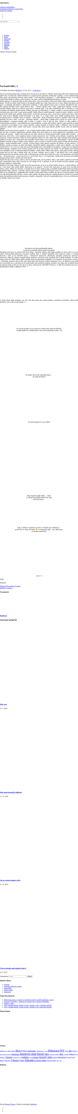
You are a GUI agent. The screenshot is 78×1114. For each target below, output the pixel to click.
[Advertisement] (39, 68)
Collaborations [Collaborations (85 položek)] (40, 1051)
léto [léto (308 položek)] (61, 1054)
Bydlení (6, 35)
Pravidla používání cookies (13, 986)
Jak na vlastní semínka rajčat (10, 880)
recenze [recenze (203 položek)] (35, 1057)
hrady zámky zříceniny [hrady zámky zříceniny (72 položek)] (5, 1054)
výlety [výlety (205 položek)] (21, 1060)
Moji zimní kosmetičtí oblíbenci (11, 792)
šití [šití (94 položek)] (60, 1060)
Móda (6, 47)
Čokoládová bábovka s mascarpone (11, 9)
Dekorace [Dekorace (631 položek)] (53, 1050)
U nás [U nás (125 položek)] (69, 1057)
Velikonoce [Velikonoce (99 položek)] (7, 1060)
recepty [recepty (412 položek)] (43, 1057)
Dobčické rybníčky (6, 11)
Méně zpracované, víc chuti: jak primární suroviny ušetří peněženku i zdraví (29, 1000)
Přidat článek (8, 990)
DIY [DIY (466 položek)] (62, 1050)
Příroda (6, 40)
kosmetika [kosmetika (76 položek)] (51, 1054)
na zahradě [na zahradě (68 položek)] (66, 1054)
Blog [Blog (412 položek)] (18, 1050)
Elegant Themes (10, 1104)
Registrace (7, 992)
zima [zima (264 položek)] (44, 1060)
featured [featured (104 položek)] (74, 1051)
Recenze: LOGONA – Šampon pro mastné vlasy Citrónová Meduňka (26, 1002)
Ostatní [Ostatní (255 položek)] (9, 1057)
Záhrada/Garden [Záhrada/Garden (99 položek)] (51, 1060)
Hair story (3, 704)
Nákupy (6, 48)
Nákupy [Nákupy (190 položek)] (72, 1054)
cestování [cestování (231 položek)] (31, 1051)
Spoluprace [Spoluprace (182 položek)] (62, 1057)
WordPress (33, 1104)
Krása (6, 37)
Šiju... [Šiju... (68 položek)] (57, 1060)
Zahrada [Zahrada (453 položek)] (29, 1060)
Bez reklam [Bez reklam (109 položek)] (11, 1051)
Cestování (7, 39)
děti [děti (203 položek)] (70, 1051)
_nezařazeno (36, 90)
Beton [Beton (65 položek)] (6, 1051)
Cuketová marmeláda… (7, 7)
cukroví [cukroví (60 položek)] (46, 1051)
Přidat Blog (7, 988)
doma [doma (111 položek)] (66, 1051)
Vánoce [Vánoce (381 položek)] (15, 1060)
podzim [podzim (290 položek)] (25, 1057)
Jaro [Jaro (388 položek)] (46, 1054)
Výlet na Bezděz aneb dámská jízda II (13, 968)
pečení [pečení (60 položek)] (19, 1057)
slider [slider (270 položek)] (49, 1057)
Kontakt (6, 984)
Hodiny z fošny (9, 1003)
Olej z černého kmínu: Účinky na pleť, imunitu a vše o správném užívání (27, 1005)
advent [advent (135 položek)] (2, 1051)
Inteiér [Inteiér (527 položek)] (40, 1054)
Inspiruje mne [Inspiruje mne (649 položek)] (28, 1054)
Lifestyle (7, 42)
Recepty (6, 43)
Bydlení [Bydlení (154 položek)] (24, 1051)
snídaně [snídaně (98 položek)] (55, 1057)
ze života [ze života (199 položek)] (37, 1060)
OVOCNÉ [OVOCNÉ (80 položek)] (15, 1057)
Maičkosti (18, 90)
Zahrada (6, 45)
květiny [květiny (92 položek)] (57, 1054)
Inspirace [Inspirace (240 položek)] (15, 1054)
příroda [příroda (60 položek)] (30, 1057)
